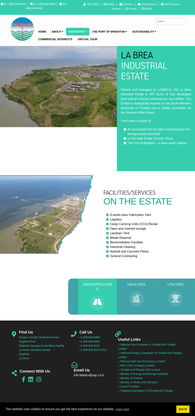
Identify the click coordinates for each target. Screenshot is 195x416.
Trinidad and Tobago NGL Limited (140, 369)
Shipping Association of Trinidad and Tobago (146, 390)
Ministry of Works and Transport (139, 382)
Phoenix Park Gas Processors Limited (142, 361)
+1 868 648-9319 (89, 345)
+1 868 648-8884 (89, 341)
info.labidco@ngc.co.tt (89, 375)
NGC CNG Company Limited (137, 365)
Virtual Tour (87, 39)
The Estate (78, 31)
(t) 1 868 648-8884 (13, 4)
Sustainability (144, 31)
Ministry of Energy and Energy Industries (144, 373)
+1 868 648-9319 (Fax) (93, 349)
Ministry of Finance (131, 378)
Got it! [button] (183, 409)
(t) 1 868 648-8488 (42, 4)
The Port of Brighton (109, 31)
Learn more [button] (122, 409)
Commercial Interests (55, 39)
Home (42, 31)
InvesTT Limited (129, 386)
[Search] (170, 21)
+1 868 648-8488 (89, 337)
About (57, 31)
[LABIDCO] (22, 29)
